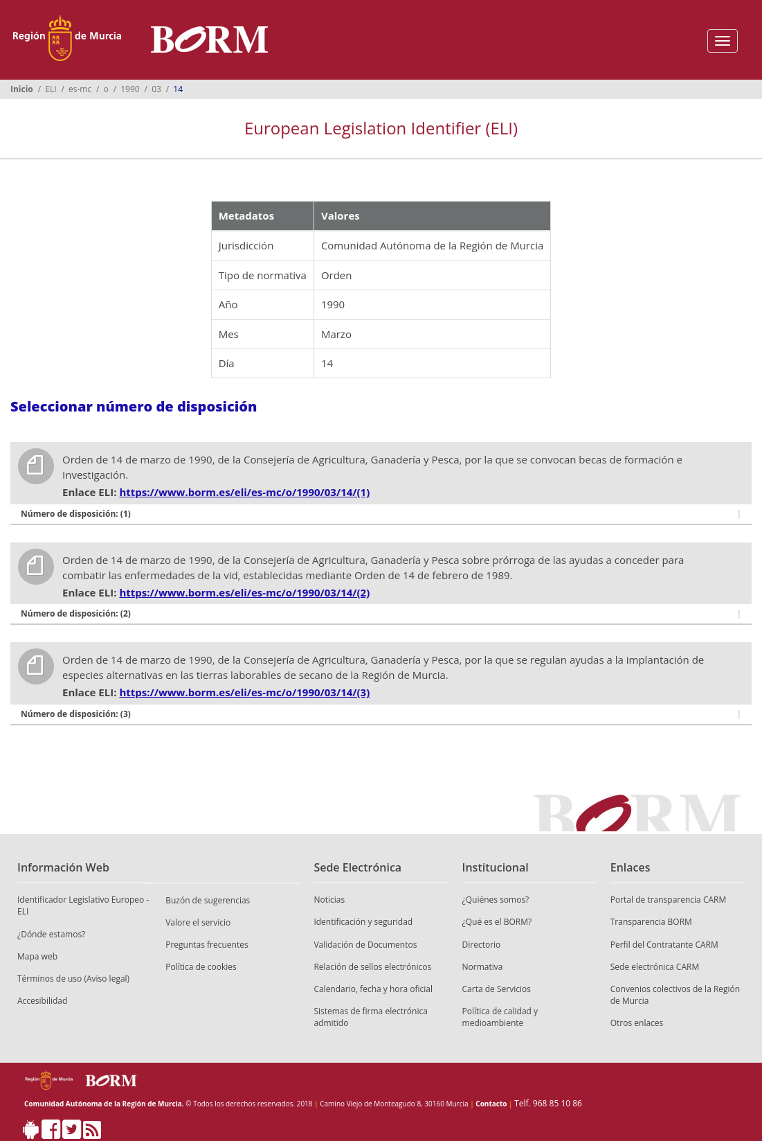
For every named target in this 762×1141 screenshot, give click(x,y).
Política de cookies (201, 967)
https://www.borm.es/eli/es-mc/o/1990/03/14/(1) (244, 492)
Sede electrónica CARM (654, 967)
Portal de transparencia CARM (668, 899)
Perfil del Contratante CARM (664, 944)
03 (156, 89)
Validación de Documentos (365, 944)
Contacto (491, 1103)
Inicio (21, 89)
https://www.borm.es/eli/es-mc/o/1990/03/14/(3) (244, 692)
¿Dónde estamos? (51, 934)
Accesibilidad (42, 1001)
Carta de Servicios (496, 989)
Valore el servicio (197, 922)
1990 (129, 89)
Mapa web (37, 956)
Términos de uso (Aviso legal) (73, 978)
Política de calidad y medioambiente (500, 1017)
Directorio (481, 944)
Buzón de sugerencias (207, 900)
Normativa (482, 967)
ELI (50, 89)
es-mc (80, 89)
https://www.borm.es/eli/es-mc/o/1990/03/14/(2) (244, 592)
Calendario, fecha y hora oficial (373, 989)
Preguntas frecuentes (206, 944)
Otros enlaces (637, 1023)
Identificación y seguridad (363, 922)
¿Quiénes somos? (495, 899)
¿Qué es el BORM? (497, 922)
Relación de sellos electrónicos (372, 967)
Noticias (329, 899)
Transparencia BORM (651, 922)
